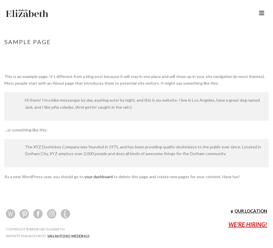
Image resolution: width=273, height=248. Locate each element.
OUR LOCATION (250, 211)
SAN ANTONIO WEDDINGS (68, 236)
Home (231, 54)
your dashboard (98, 176)
